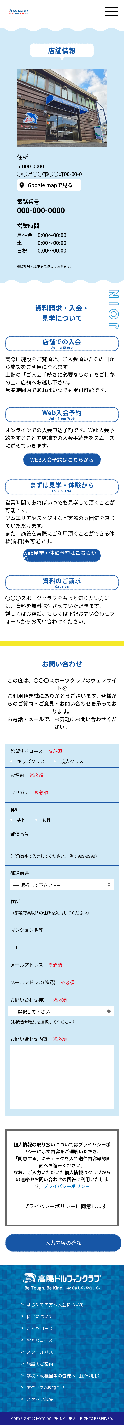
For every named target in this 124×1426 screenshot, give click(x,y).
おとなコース (40, 1341)
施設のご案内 (40, 1365)
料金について (40, 1318)
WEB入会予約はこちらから (62, 461)
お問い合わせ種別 (38, 1001)
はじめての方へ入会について (55, 1306)
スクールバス (40, 1353)
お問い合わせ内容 (38, 1040)
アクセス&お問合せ (46, 1389)
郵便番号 (19, 835)
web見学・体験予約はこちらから (59, 556)
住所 (15, 902)
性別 (15, 811)
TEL (14, 948)
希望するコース (36, 752)
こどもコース (40, 1330)
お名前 (27, 776)
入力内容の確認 (63, 1244)
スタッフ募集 (40, 1400)
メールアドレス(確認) (42, 983)
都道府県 (19, 874)
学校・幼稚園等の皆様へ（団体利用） (64, 1377)
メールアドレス (36, 966)
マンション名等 (26, 931)
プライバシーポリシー (66, 1187)
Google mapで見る (50, 186)
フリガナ (29, 793)
